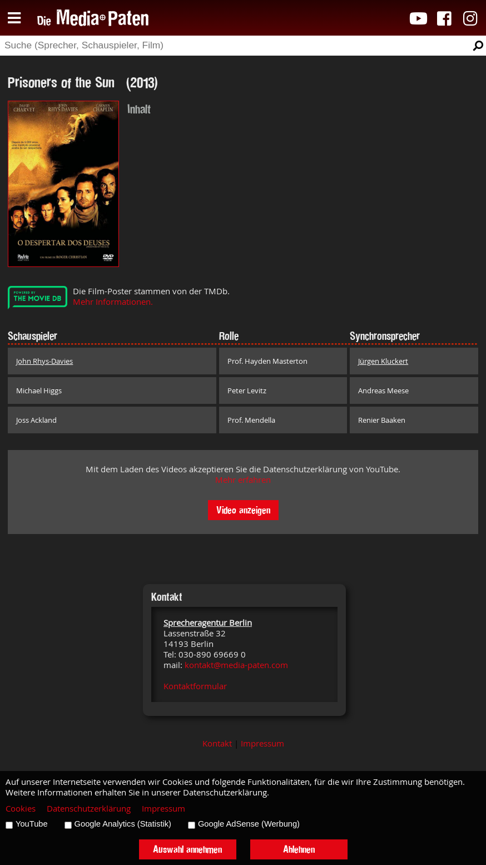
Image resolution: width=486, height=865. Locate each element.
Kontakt (217, 743)
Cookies (21, 808)
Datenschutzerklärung (89, 808)
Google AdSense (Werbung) (249, 823)
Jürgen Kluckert (383, 361)
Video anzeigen (243, 510)
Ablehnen (299, 849)
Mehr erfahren (243, 479)
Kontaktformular (195, 686)
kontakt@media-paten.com (236, 665)
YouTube (32, 823)
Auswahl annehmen (187, 849)
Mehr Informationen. (113, 301)
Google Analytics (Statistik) (123, 823)
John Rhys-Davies (44, 361)
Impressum (262, 743)
